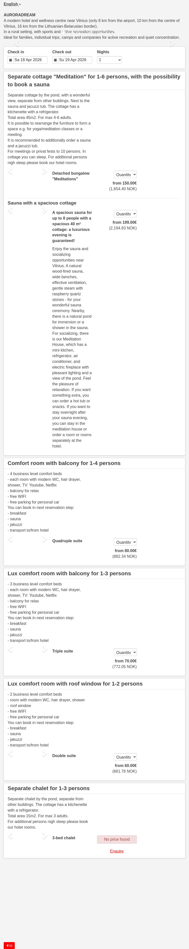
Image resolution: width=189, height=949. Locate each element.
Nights (103, 52)
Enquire (117, 851)
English (12, 4)
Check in (16, 52)
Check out (61, 52)
